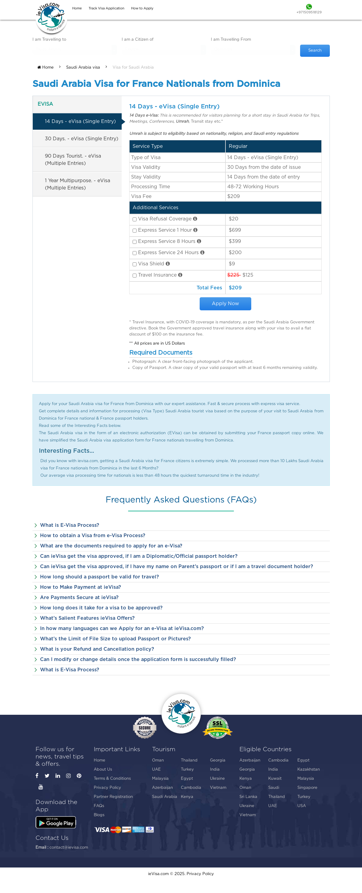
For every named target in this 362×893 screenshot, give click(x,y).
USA (301, 806)
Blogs (99, 815)
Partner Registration (113, 797)
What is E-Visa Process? (69, 525)
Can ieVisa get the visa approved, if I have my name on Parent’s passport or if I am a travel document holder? (176, 566)
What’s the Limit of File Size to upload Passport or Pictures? (115, 638)
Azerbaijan (162, 788)
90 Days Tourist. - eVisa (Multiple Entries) (73, 160)
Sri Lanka (248, 797)
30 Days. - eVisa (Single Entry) (81, 138)
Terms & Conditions (112, 779)
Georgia (217, 760)
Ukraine (217, 779)
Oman (158, 760)
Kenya (187, 797)
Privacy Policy (107, 788)
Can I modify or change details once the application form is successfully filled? (138, 659)
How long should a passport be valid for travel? (99, 576)
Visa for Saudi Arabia (133, 68)
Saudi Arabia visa (83, 68)
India (215, 770)
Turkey (187, 770)
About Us (103, 770)
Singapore (307, 788)
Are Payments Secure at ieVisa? (79, 597)
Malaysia (160, 779)
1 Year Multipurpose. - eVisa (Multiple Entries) (77, 184)
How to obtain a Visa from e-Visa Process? (92, 535)
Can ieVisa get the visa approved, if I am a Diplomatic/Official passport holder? (139, 556)
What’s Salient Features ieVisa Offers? (87, 618)
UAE (156, 770)
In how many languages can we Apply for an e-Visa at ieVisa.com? (122, 628)
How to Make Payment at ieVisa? (80, 587)
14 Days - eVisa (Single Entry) (80, 121)
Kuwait (275, 779)
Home (45, 67)
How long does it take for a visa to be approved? (101, 607)
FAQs (99, 806)
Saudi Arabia (164, 797)
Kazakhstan (308, 770)
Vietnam (218, 788)
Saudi (273, 788)
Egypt (187, 779)
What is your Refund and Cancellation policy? (97, 649)
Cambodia (191, 788)
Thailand (189, 760)
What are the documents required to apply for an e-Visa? (111, 546)
